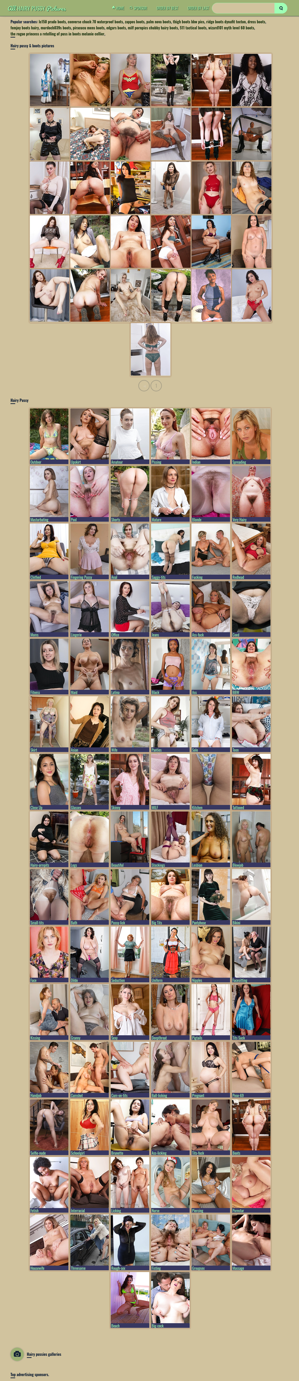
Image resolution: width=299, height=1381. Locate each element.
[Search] (249, 8)
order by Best (167, 8)
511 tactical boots (193, 28)
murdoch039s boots (56, 28)
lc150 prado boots (52, 21)
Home (119, 8)
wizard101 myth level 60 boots (231, 28)
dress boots (256, 21)
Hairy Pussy (37, 8)
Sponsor (139, 8)
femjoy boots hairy (25, 28)
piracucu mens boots (88, 28)
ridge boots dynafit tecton (226, 21)
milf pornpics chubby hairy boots (153, 28)
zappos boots (134, 21)
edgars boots (116, 28)
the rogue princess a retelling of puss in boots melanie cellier (57, 34)
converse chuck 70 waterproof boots (95, 21)
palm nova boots (158, 21)
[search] (280, 8)
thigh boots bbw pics (188, 21)
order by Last (198, 8)
